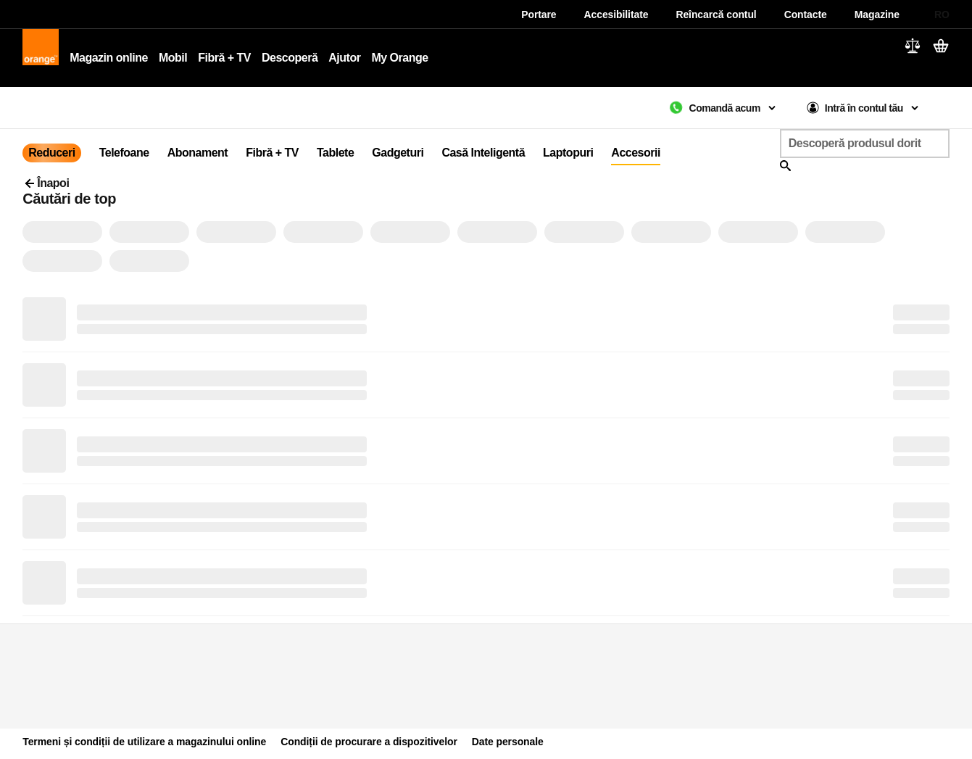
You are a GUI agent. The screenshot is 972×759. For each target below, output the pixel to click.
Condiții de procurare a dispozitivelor (369, 741)
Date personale (508, 741)
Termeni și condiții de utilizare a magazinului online (144, 741)
